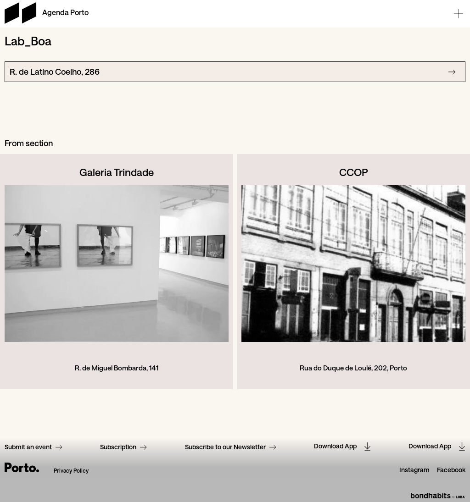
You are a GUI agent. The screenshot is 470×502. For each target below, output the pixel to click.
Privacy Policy (71, 471)
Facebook (451, 470)
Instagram (414, 470)
